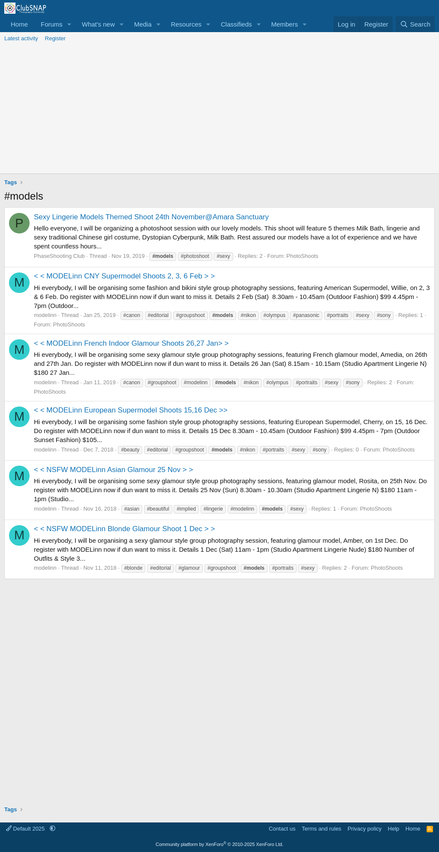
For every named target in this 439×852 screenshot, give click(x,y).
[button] (69, 24)
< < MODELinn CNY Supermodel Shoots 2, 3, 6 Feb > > (124, 276)
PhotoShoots (302, 256)
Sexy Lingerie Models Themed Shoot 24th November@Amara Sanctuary (151, 217)
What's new (98, 24)
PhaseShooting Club (59, 256)
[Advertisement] (219, 109)
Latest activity (21, 38)
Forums (52, 24)
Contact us (282, 828)
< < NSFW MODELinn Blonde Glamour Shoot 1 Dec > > (124, 529)
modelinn (45, 315)
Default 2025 (26, 828)
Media (143, 24)
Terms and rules (321, 828)
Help (394, 828)
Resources (186, 24)
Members (284, 24)
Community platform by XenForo (219, 844)
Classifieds (236, 24)
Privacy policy (365, 828)
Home (19, 24)
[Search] (415, 24)
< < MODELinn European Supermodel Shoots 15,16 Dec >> (131, 410)
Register (55, 38)
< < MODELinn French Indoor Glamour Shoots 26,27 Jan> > (131, 343)
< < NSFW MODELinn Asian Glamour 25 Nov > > (113, 470)
